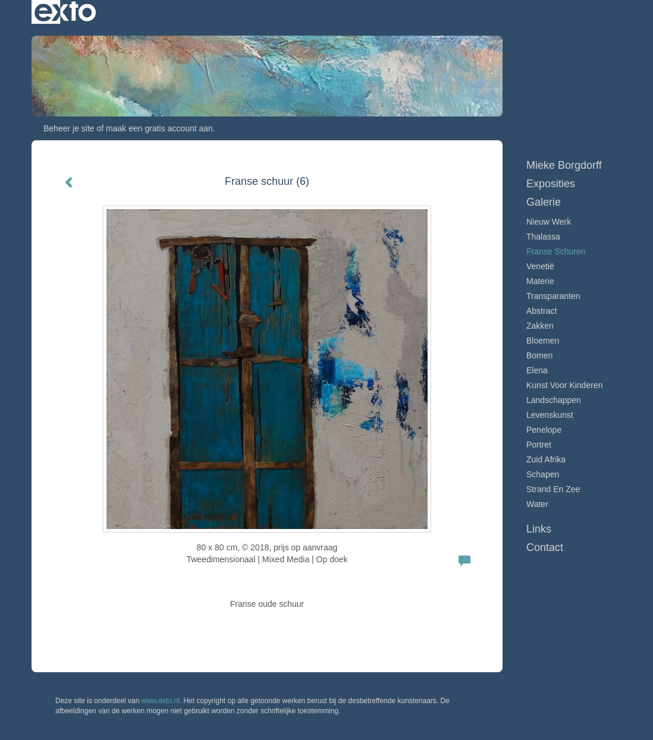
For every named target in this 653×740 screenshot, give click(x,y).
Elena (537, 370)
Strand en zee (553, 489)
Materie (540, 281)
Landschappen (553, 400)
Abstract (541, 311)
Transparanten (553, 296)
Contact (544, 547)
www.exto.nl (161, 701)
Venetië (540, 266)
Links (538, 529)
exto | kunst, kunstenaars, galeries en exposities (65, 12)
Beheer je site (69, 128)
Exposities (550, 184)
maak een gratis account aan (159, 128)
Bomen (539, 355)
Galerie (543, 202)
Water (537, 504)
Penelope (543, 429)
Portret (538, 444)
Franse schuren (556, 251)
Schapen (542, 474)
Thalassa (543, 236)
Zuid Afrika (546, 459)
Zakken (540, 325)
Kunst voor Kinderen (564, 385)
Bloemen (542, 340)
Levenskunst (549, 415)
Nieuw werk (548, 221)
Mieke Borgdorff (400, 12)
